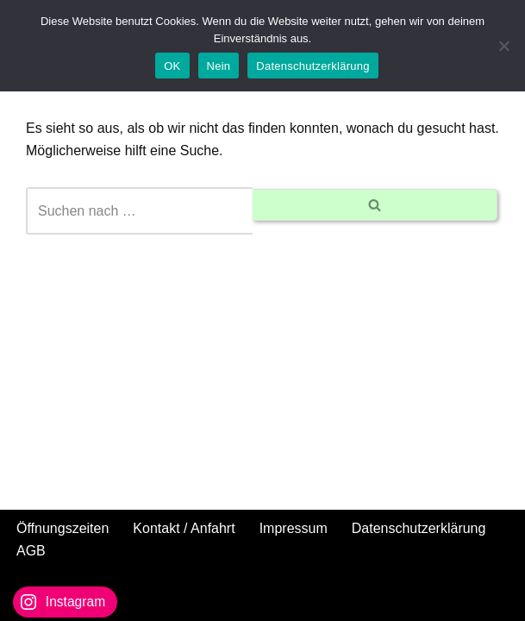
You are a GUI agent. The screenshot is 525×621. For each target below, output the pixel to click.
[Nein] (503, 45)
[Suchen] (139, 211)
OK (172, 66)
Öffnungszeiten (62, 528)
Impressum (293, 528)
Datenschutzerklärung (419, 528)
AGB (31, 550)
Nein (219, 66)
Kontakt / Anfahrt (183, 528)
